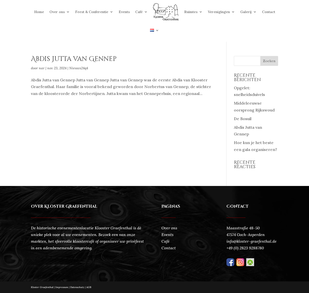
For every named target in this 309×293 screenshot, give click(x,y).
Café (139, 12)
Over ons (57, 12)
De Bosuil (242, 118)
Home (39, 12)
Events (124, 12)
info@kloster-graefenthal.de (251, 241)
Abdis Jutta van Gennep (73, 59)
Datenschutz (78, 287)
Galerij (246, 12)
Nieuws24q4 (78, 68)
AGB (88, 287)
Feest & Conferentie (91, 12)
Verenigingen (219, 12)
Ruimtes (191, 12)
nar (41, 68)
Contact (268, 12)
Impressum (61, 287)
